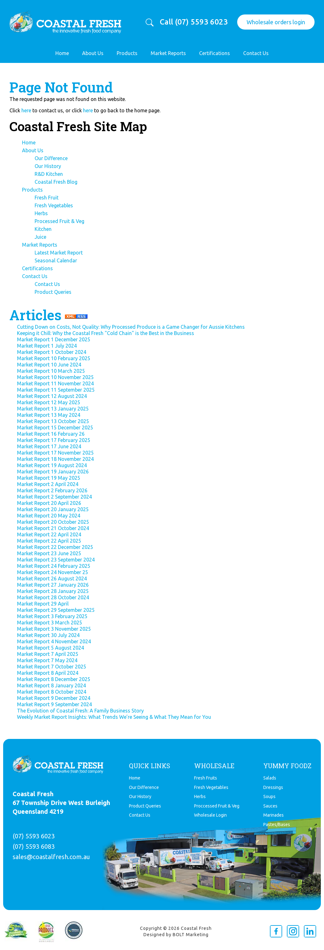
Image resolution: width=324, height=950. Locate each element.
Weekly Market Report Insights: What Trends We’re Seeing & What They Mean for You (114, 717)
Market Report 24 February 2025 (53, 566)
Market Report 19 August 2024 (52, 465)
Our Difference (51, 158)
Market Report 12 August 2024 (52, 396)
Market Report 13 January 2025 (53, 408)
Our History (48, 166)
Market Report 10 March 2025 (51, 371)
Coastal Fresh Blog (56, 182)
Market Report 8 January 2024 (51, 685)
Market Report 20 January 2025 (53, 509)
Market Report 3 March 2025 (49, 622)
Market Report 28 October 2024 (53, 597)
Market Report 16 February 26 (51, 434)
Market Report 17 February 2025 (53, 440)
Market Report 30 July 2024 (48, 635)
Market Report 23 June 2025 (49, 553)
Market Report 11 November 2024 (55, 383)
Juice (40, 237)
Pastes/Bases (276, 824)
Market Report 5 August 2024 (50, 648)
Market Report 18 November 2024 (55, 459)
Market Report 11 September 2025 (56, 390)
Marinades (273, 815)
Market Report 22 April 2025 (49, 541)
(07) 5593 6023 (34, 836)
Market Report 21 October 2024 (53, 528)
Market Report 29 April (43, 603)
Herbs (41, 213)
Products (127, 53)
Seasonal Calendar (56, 260)
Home (62, 53)
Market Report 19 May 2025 (48, 478)
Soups (269, 796)
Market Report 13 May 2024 (48, 415)
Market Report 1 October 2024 (51, 352)
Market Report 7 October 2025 (51, 666)
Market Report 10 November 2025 (55, 377)
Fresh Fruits (205, 777)
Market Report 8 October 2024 (51, 692)
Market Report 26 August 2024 (52, 578)
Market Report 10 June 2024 (49, 364)
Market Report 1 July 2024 (47, 346)
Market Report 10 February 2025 (53, 358)
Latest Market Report (59, 252)
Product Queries (53, 292)
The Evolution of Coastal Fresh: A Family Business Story (80, 710)
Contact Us (256, 53)
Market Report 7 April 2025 (47, 654)
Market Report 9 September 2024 (54, 704)
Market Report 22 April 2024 (49, 534)
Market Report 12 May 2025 (48, 402)
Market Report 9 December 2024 (53, 698)
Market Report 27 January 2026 (53, 585)
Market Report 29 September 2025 (56, 610)
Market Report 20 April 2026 (49, 503)
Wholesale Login (210, 815)
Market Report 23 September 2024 (56, 559)
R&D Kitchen (49, 174)
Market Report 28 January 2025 (53, 591)
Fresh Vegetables (54, 205)
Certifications (214, 53)
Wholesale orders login (276, 22)
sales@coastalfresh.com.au (51, 856)
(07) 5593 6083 (34, 846)
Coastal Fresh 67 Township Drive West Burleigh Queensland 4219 (61, 802)
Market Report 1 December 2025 (53, 339)
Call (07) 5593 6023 (194, 22)
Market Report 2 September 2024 (54, 497)
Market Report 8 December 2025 (53, 679)
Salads (269, 777)
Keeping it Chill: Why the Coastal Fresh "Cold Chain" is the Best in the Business (105, 333)
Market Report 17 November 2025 (55, 452)
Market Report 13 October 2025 (53, 421)
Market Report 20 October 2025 (53, 522)
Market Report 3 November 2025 (54, 629)
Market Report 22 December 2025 (55, 547)
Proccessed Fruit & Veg (216, 805)
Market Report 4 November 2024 (54, 641)
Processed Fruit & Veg (59, 221)
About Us (92, 53)
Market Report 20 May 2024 (48, 515)
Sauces (270, 805)
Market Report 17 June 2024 (49, 446)
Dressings (273, 787)
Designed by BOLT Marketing (176, 934)
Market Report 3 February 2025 (52, 616)
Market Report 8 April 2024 (47, 673)
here (26, 110)
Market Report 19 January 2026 (53, 471)
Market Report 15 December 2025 (55, 427)
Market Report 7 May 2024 (47, 660)
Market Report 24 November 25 (52, 572)
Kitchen (43, 229)
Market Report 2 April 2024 (47, 484)
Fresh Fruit (47, 197)
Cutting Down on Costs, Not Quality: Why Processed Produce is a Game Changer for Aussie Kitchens (131, 327)
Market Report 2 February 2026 (52, 490)
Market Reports (168, 53)
